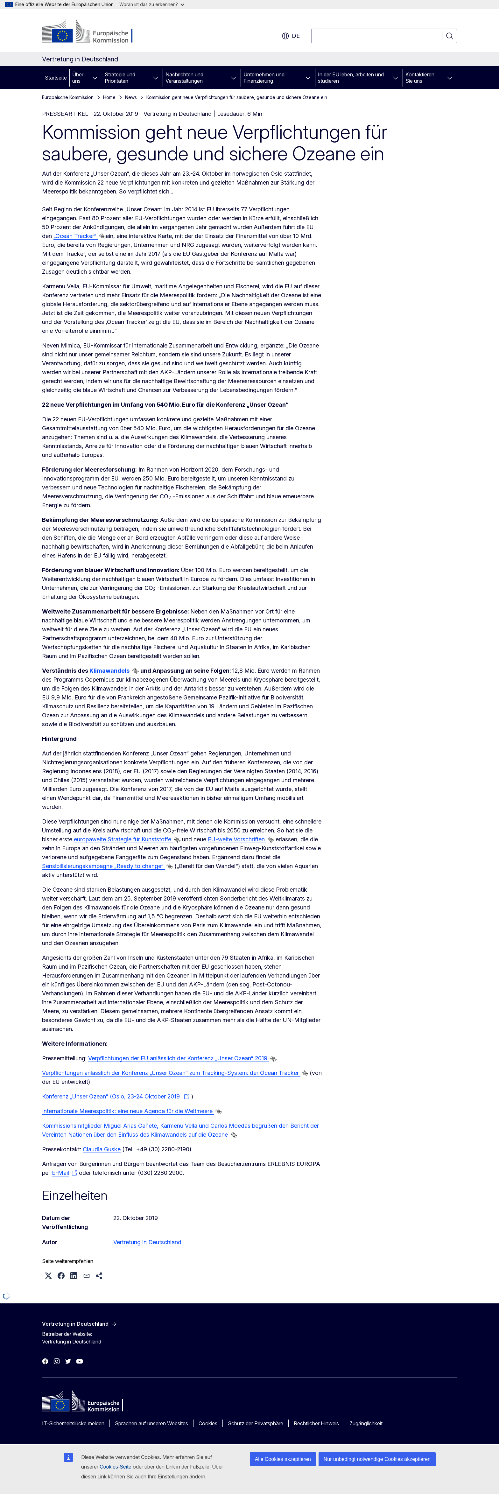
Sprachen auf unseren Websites (151, 1423)
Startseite (56, 77)
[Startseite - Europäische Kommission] (93, 32)
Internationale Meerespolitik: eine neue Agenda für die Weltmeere (128, 1111)
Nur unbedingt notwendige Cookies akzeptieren (377, 1459)
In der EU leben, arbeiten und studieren (351, 77)
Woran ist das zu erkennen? (151, 4)
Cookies (208, 1423)
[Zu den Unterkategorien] (95, 77)
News (131, 97)
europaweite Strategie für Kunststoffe (123, 839)
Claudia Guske (102, 1149)
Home (109, 97)
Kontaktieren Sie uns (419, 77)
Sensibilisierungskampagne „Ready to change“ (103, 866)
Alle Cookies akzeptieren (283, 1459)
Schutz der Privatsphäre (255, 1423)
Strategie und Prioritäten (120, 77)
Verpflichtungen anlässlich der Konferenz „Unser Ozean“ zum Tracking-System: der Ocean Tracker (171, 1073)
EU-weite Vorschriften (237, 839)
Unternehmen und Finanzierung (264, 77)
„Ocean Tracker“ (75, 236)
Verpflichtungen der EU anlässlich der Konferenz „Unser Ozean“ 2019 (178, 1058)
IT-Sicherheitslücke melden (73, 1423)
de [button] (291, 36)
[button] (48, 1276)
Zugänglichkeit (366, 1423)
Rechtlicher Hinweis (316, 1423)
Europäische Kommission (68, 97)
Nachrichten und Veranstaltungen (184, 77)
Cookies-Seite (115, 1466)
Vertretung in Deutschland (147, 1242)
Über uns (77, 77)
